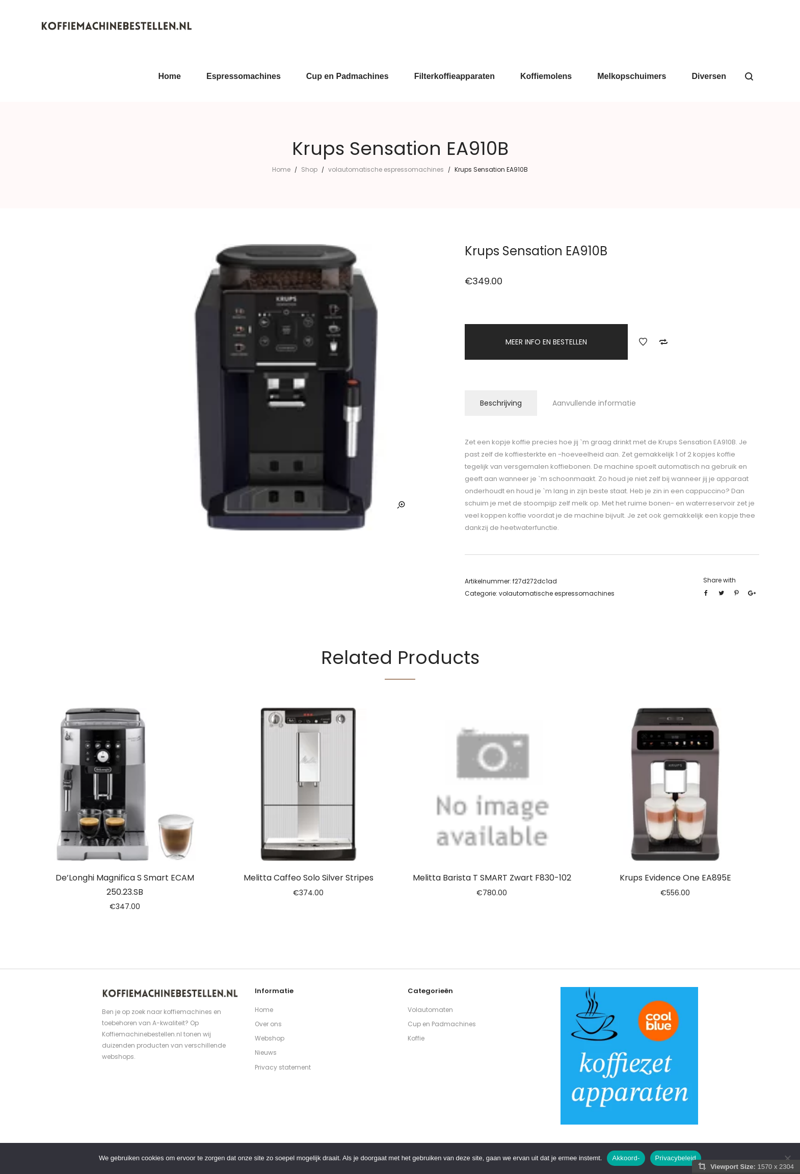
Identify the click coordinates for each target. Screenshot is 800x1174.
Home (281, 169)
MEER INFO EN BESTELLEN (546, 342)
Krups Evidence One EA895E (675, 878)
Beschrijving (501, 403)
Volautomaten (430, 1009)
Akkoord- (625, 1158)
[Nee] (787, 1158)
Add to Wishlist (643, 342)
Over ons (268, 1024)
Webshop (269, 1038)
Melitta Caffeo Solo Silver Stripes (309, 878)
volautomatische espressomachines (386, 169)
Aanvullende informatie (594, 403)
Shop (309, 169)
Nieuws (266, 1052)
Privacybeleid (676, 1158)
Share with (719, 580)
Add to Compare (663, 342)
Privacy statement (283, 1067)
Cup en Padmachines (442, 1024)
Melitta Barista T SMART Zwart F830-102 (492, 878)
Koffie (416, 1038)
